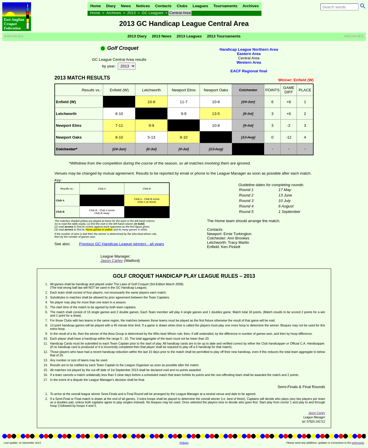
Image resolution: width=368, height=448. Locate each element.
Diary (110, 6)
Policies (183, 442)
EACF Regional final (248, 71)
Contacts (163, 6)
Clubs (182, 6)
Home (95, 6)
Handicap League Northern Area (248, 49)
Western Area (248, 62)
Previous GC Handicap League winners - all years (121, 244)
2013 (131, 13)
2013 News (161, 36)
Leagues (200, 6)
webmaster (358, 442)
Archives (250, 6)
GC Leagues (152, 13)
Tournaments (225, 6)
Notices (143, 6)
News (126, 6)
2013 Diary (137, 36)
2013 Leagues (189, 36)
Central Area (180, 13)
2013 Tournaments (224, 36)
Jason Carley (111, 260)
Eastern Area (249, 54)
